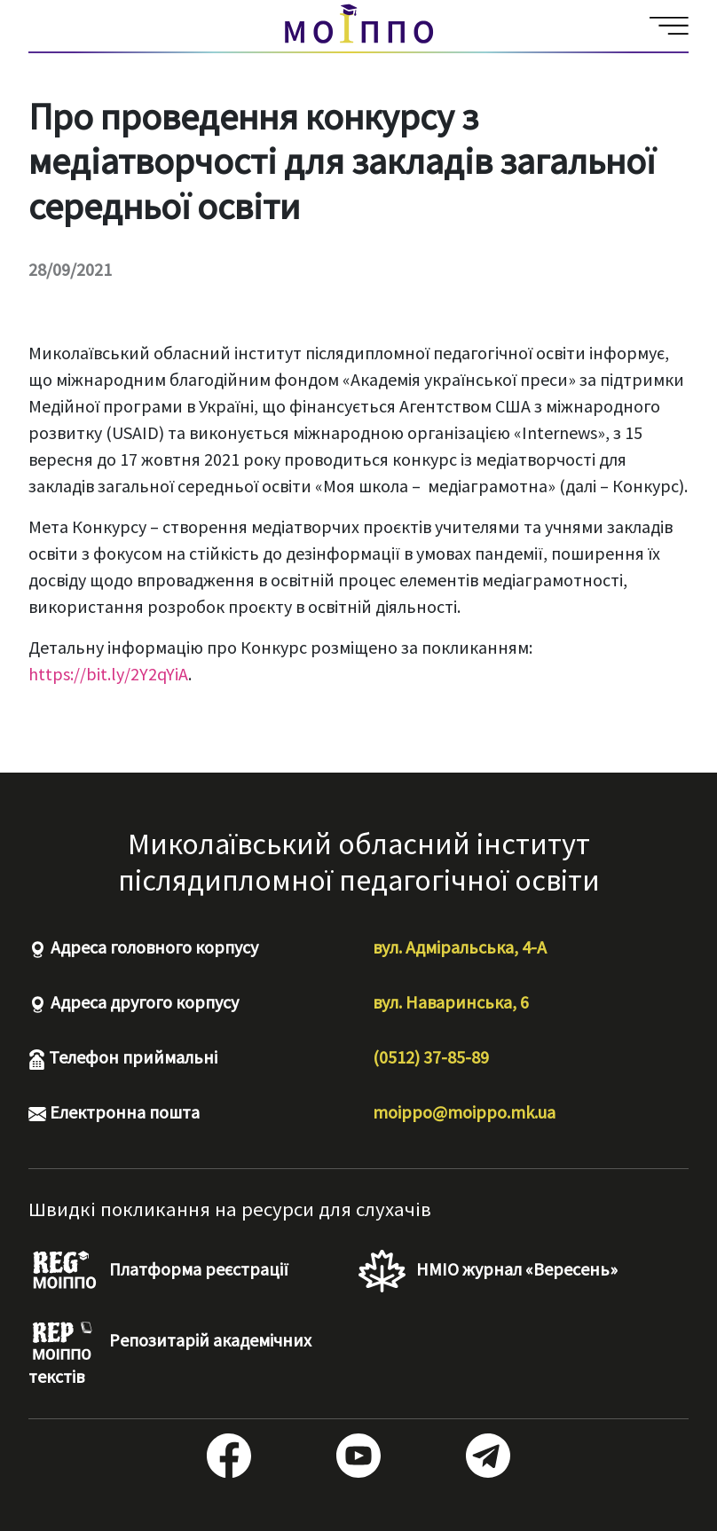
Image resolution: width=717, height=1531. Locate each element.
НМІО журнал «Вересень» (488, 1271)
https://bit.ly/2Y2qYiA (108, 674)
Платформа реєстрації (158, 1271)
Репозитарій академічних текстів (169, 1354)
